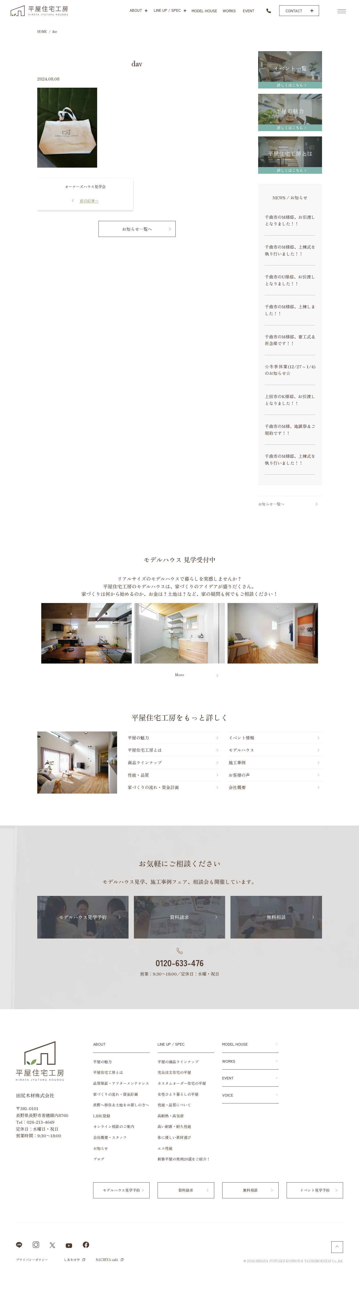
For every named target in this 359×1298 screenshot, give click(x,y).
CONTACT (294, 10)
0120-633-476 (180, 962)
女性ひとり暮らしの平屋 (178, 1094)
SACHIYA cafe (107, 1259)
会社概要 (237, 787)
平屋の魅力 (138, 737)
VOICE (227, 1095)
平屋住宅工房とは (145, 750)
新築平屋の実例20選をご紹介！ (184, 1159)
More (179, 674)
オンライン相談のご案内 (113, 1126)
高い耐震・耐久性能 (174, 1126)
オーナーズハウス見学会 (85, 186)
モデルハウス (241, 750)
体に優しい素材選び (174, 1137)
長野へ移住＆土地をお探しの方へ (121, 1104)
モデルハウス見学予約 (83, 916)
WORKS (228, 1061)
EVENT (228, 1078)
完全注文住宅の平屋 (174, 1072)
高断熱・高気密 (171, 1115)
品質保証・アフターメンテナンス (121, 1083)
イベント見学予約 (315, 1190)
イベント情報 (241, 737)
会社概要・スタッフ (110, 1137)
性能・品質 (138, 775)
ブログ (98, 1159)
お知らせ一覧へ (137, 229)
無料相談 (276, 916)
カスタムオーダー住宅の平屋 (182, 1083)
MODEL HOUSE (235, 1044)
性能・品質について (174, 1104)
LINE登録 (101, 1115)
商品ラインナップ (145, 762)
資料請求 (179, 916)
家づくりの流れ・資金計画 (153, 787)
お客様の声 (239, 775)
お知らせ (100, 1148)
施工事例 (237, 762)
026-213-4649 (41, 1122)
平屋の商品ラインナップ (178, 1061)
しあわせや (72, 1259)
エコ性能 (165, 1148)
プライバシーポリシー (32, 1259)
